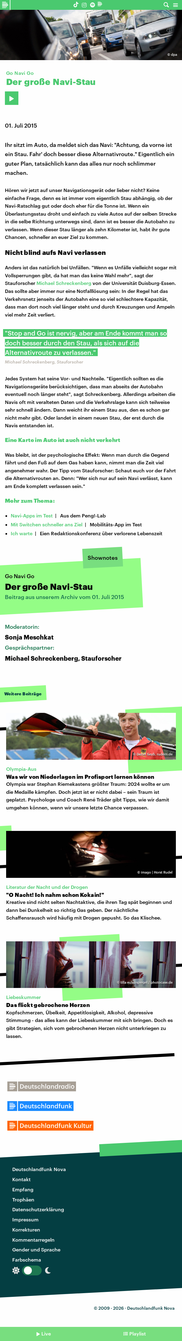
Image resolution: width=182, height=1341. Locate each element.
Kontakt (21, 1179)
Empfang (22, 1189)
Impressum (25, 1219)
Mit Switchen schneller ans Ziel (46, 524)
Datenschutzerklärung (38, 1209)
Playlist (137, 1333)
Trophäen (23, 1199)
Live (46, 1333)
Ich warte (21, 533)
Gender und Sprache (36, 1249)
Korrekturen (26, 1229)
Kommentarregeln (33, 1240)
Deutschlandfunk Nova (39, 1169)
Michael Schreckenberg (63, 283)
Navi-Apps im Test (32, 515)
